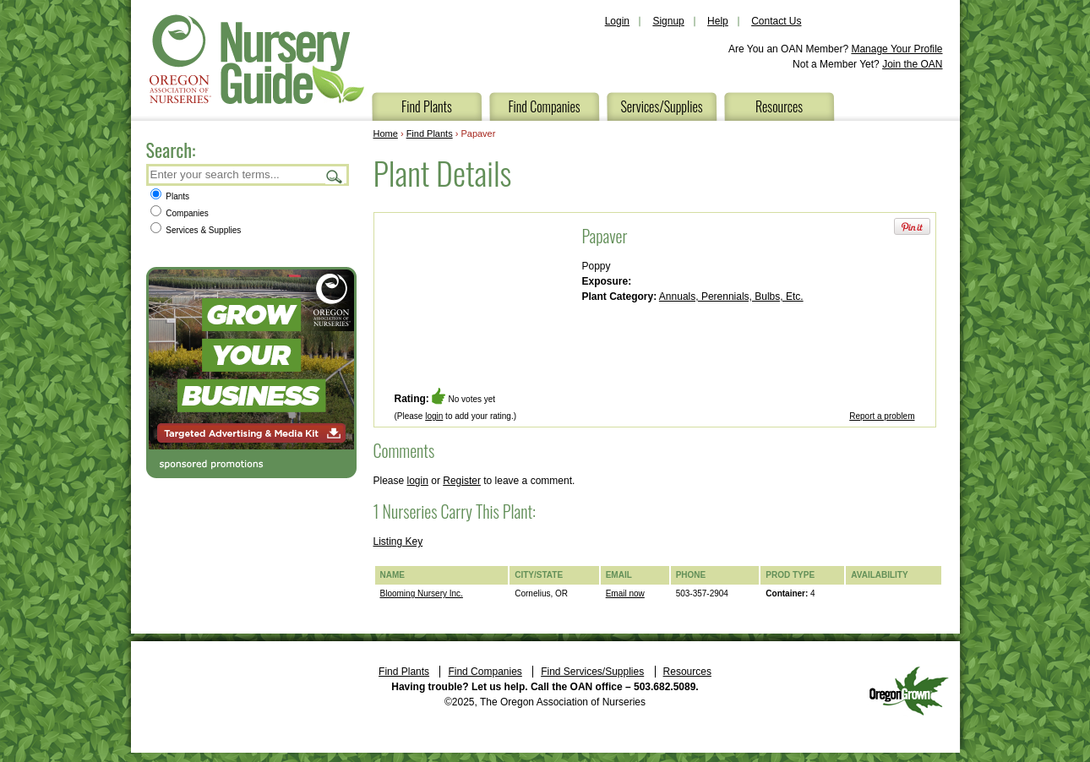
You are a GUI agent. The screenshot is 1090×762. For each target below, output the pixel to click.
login (434, 416)
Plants (170, 196)
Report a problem (881, 416)
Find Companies (544, 106)
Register (462, 481)
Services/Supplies (661, 106)
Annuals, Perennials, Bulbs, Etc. (731, 296)
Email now (625, 593)
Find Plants (426, 106)
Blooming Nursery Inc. (421, 593)
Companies (179, 213)
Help (717, 21)
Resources (779, 106)
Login (617, 21)
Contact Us (776, 21)
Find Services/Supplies (592, 672)
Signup (668, 21)
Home (385, 133)
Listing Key (398, 541)
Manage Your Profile (896, 49)
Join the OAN (912, 64)
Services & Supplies (196, 230)
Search (334, 176)
